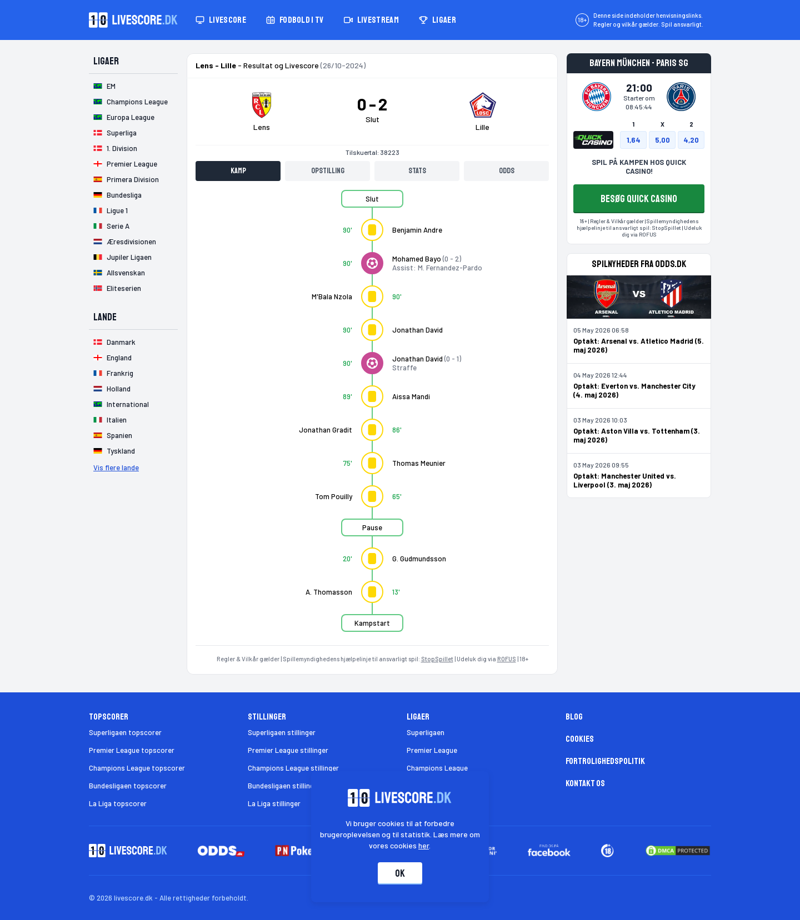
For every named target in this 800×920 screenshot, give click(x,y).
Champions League (437, 767)
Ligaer (437, 20)
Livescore (221, 20)
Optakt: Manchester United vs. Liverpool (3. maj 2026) (624, 480)
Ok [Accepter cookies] (400, 873)
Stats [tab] (417, 170)
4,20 (691, 139)
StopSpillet (437, 658)
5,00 (662, 139)
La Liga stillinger (274, 803)
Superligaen (425, 732)
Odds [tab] (506, 170)
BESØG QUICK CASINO (639, 199)
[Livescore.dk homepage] (133, 20)
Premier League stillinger (288, 750)
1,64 (634, 139)
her (424, 845)
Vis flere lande (116, 467)
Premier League (432, 750)
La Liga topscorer (118, 803)
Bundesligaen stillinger (284, 785)
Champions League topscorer (137, 767)
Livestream (371, 20)
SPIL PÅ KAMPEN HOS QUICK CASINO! (639, 166)
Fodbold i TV (295, 20)
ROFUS (506, 658)
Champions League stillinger (293, 767)
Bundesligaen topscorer (128, 785)
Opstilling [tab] (327, 170)
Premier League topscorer (131, 750)
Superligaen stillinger (282, 732)
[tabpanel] (372, 417)
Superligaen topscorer (125, 732)
